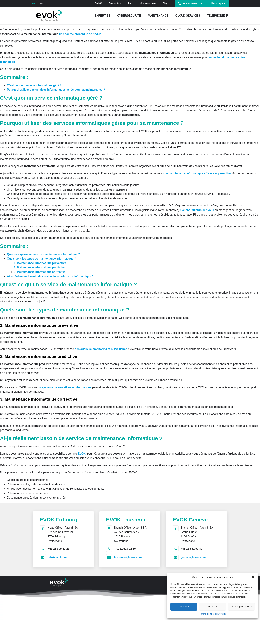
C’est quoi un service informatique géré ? (34, 85)
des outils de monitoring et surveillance (101, 348)
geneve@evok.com (193, 557)
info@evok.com (58, 557)
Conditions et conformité (213, 614)
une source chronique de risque (80, 34)
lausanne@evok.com (128, 557)
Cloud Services (187, 15)
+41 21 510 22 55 (125, 548)
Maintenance (158, 15)
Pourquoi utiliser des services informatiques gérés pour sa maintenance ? (56, 89)
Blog (165, 3)
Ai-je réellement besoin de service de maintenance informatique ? (50, 276)
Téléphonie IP (217, 15)
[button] (253, 577)
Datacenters (115, 3)
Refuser (212, 606)
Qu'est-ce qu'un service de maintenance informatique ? (43, 254)
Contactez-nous (148, 3)
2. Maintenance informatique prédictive (39, 267)
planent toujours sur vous (196, 210)
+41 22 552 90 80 (191, 548)
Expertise (102, 15)
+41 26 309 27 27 (58, 548)
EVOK (81, 453)
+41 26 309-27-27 (192, 3)
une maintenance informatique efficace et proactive (197, 173)
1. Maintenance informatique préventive (40, 263)
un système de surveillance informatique (64, 387)
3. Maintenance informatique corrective (39, 271)
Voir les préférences (241, 606)
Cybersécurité (129, 15)
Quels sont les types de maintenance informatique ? (41, 258)
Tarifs (130, 3)
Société (98, 3)
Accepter (184, 606)
